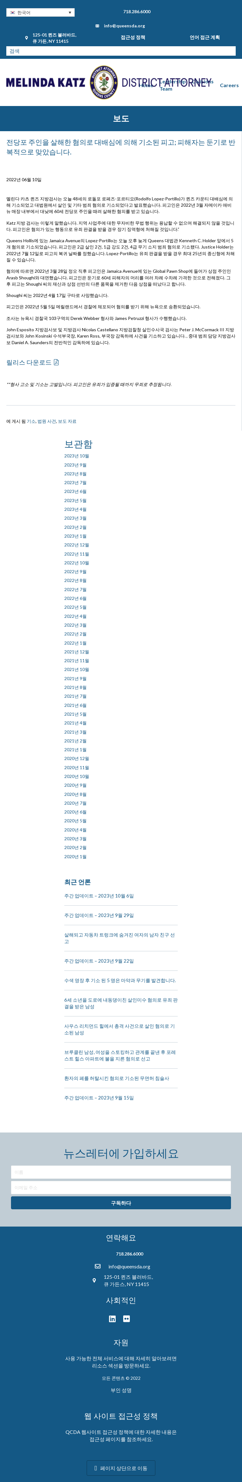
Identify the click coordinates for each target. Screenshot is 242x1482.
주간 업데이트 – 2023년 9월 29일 (99, 915)
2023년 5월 (75, 500)
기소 (31, 421)
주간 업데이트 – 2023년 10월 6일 (99, 895)
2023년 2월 (75, 527)
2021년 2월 (75, 740)
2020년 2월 (75, 847)
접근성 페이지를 (107, 1439)
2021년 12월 (76, 651)
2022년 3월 (75, 625)
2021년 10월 (76, 669)
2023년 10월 (76, 455)
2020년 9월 (75, 785)
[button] (40, 12)
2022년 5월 (75, 607)
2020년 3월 (75, 838)
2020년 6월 (75, 811)
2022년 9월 (75, 571)
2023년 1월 (75, 536)
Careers (229, 85)
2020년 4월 (75, 829)
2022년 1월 (75, 643)
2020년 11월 (76, 767)
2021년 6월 (75, 705)
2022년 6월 (75, 598)
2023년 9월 (75, 464)
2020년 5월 (75, 820)
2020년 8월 (75, 794)
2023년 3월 (75, 518)
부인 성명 (121, 1390)
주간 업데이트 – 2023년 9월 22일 (99, 961)
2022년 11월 (76, 553)
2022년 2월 (75, 633)
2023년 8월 (75, 473)
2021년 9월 (75, 678)
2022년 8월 (75, 580)
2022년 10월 (76, 562)
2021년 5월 (75, 714)
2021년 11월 (76, 660)
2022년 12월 (76, 544)
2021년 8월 (75, 687)
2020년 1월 (75, 856)
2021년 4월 (75, 722)
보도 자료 (67, 421)
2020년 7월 (75, 803)
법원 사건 (46, 421)
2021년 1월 (75, 749)
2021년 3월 (75, 732)
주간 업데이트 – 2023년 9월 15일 (99, 1097)
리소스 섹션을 (107, 1365)
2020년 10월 (76, 776)
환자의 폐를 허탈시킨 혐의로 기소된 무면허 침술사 (116, 1078)
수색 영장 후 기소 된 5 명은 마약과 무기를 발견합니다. (120, 980)
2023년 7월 (75, 482)
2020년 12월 (76, 758)
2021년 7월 (75, 696)
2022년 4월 (75, 616)
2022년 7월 (75, 589)
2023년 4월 (75, 509)
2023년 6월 (75, 491)
